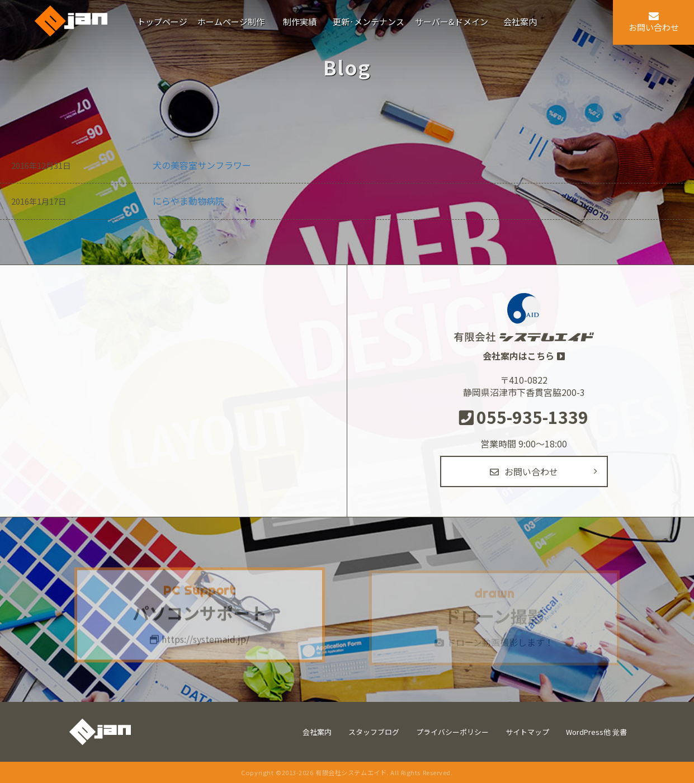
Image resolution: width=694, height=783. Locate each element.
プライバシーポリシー (452, 732)
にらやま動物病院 (188, 200)
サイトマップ (527, 732)
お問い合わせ (524, 471)
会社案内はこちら (518, 355)
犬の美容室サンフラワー (202, 165)
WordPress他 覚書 (596, 732)
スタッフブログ (373, 732)
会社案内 (317, 732)
